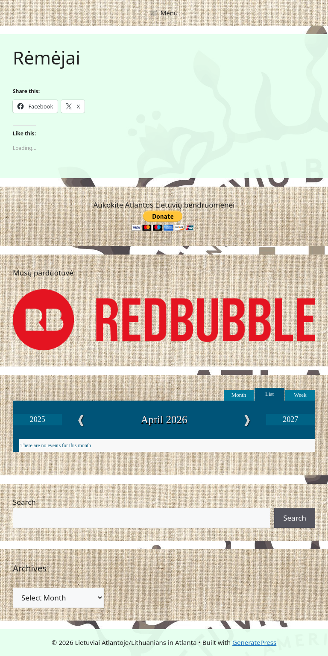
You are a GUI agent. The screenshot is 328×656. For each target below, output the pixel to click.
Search (24, 502)
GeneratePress (254, 642)
